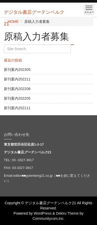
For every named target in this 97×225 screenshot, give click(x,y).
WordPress (42, 213)
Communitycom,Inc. (49, 218)
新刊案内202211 (17, 79)
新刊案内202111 (17, 108)
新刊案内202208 (17, 89)
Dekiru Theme (67, 213)
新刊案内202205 (17, 98)
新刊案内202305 (17, 69)
